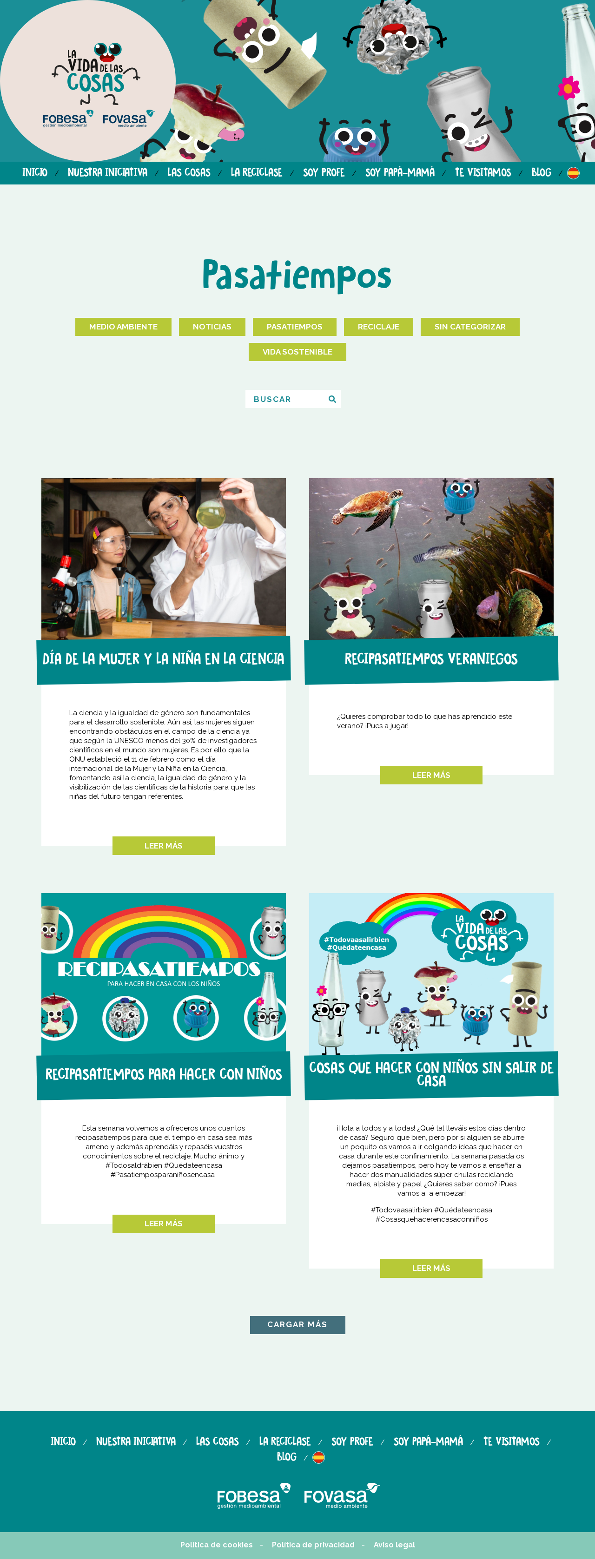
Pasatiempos (295, 326)
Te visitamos (483, 173)
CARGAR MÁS (297, 1324)
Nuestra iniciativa (107, 173)
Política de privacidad (313, 1544)
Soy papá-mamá (400, 173)
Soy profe (324, 173)
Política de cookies (216, 1544)
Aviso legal (394, 1544)
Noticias (212, 326)
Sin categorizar (470, 326)
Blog (541, 173)
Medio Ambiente (123, 326)
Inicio (34, 173)
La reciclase (257, 173)
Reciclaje (378, 326)
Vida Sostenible (297, 351)
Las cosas (189, 173)
